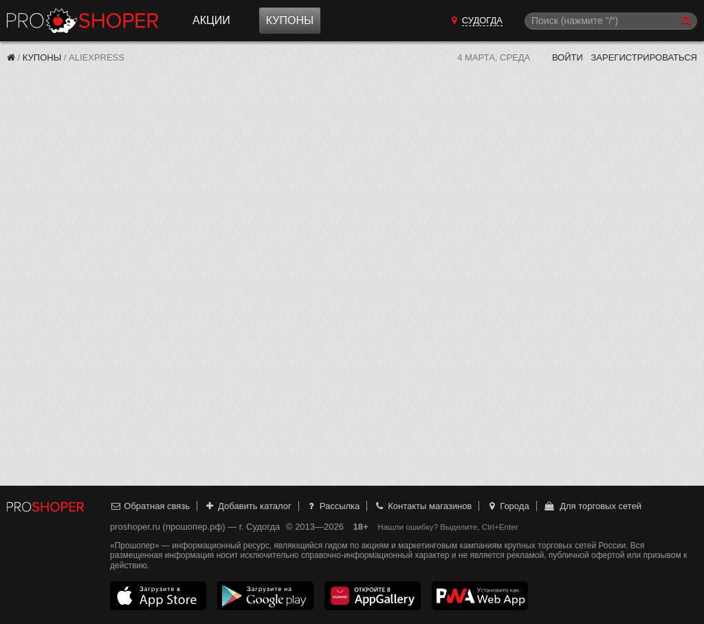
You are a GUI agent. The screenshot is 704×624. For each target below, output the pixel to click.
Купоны (290, 20)
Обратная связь (150, 506)
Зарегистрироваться (644, 57)
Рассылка (332, 506)
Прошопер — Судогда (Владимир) (82, 20)
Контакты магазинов (423, 506)
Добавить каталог (248, 506)
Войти (567, 57)
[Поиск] (611, 21)
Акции (211, 20)
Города (507, 506)
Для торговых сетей (592, 506)
